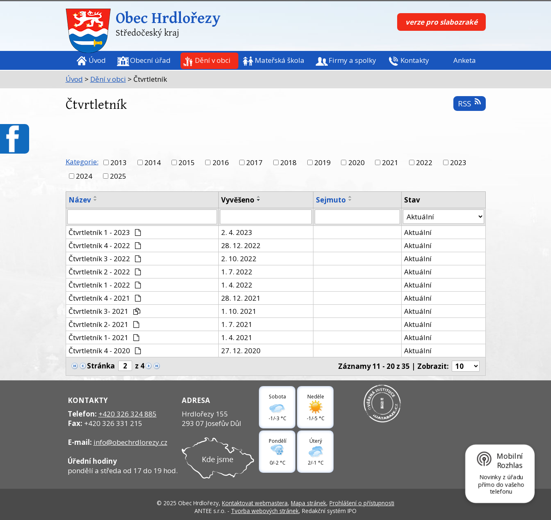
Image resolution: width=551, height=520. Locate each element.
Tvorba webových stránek (265, 511)
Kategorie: (82, 161)
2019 (322, 162)
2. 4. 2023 (236, 232)
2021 (390, 162)
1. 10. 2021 (238, 311)
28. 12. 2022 (241, 245)
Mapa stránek (308, 503)
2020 (356, 162)
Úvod (97, 60)
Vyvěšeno (237, 200)
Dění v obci (213, 60)
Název (80, 200)
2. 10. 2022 (238, 258)
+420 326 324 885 (127, 414)
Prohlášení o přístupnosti (361, 503)
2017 (254, 162)
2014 (152, 162)
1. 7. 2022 (236, 271)
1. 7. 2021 (236, 324)
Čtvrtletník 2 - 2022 (105, 271)
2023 (458, 162)
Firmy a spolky (352, 60)
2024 (84, 176)
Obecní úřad (150, 60)
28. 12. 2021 (241, 298)
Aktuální (418, 232)
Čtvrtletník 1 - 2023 (105, 232)
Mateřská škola (279, 60)
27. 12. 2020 (241, 350)
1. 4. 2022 (236, 285)
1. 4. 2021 (236, 337)
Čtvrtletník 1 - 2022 (105, 285)
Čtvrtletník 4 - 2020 (105, 350)
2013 (118, 162)
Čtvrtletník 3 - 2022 (105, 258)
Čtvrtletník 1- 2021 (104, 337)
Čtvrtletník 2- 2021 (104, 324)
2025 (118, 176)
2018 (288, 162)
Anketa (464, 60)
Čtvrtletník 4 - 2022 (105, 245)
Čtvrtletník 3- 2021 (105, 311)
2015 (186, 162)
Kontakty (414, 60)
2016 (221, 162)
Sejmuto (331, 200)
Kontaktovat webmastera (255, 503)
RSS (469, 103)
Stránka (101, 365)
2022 (424, 162)
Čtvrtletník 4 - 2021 (105, 298)
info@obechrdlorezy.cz (130, 442)
